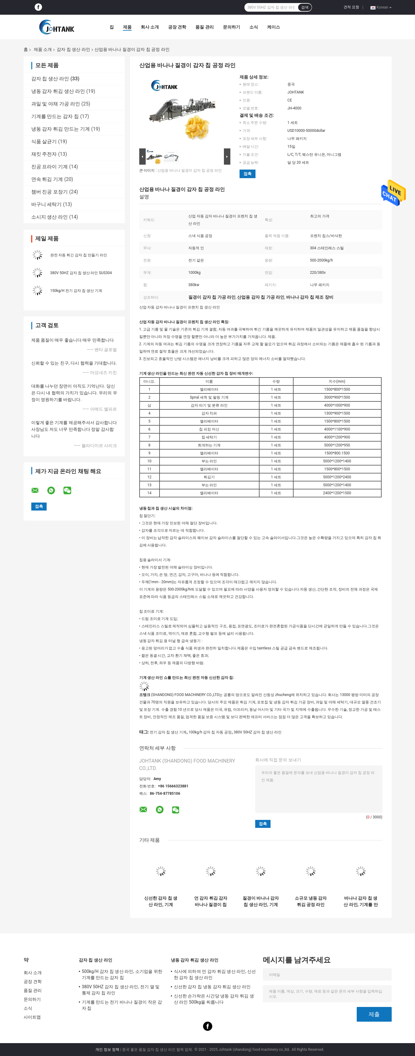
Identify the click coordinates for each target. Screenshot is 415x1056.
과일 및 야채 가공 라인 (55, 104)
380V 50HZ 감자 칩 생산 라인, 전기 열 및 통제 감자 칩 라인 (121, 989)
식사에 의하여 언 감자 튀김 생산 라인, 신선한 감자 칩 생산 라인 (215, 974)
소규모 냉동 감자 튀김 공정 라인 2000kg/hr (311, 901)
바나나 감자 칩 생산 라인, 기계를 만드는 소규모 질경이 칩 (361, 901)
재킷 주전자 (44, 154)
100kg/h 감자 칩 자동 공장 (210, 732)
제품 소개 (43, 49)
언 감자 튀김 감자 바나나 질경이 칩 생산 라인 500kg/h (210, 901)
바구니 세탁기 (46, 204)
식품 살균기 (44, 141)
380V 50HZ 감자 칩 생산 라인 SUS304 (81, 273)
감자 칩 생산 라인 (73, 49)
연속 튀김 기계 (47, 179)
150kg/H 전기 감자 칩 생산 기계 (76, 291)
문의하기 (231, 27)
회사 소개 (150, 27)
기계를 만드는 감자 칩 (55, 116)
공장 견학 (177, 27)
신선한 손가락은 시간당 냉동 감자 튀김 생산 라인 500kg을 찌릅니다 (214, 998)
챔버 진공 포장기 (49, 192)
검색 (305, 7)
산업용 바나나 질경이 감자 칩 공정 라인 (189, 170)
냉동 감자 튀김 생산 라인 (58, 91)
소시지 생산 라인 (49, 217)
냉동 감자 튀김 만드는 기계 (60, 129)
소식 (253, 27)
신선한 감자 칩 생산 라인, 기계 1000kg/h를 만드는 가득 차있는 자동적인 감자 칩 (160, 901)
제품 (127, 27)
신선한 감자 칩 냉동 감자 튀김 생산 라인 (212, 986)
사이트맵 (32, 1017)
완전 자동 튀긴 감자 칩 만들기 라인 (78, 255)
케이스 (273, 27)
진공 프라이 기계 (49, 167)
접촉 (248, 173)
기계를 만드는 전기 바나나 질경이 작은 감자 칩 (122, 1005)
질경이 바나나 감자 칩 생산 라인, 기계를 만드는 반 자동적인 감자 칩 (261, 901)
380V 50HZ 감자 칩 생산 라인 (258, 732)
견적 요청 (351, 7)
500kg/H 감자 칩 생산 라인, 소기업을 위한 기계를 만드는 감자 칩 (122, 974)
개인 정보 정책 (107, 1049)
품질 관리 (204, 27)
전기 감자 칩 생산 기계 (168, 732)
